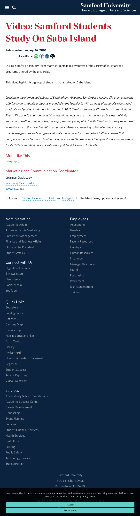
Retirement (77, 281)
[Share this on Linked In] (47, 56)
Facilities (11, 424)
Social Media (14, 285)
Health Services (15, 435)
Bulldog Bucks (14, 313)
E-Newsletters (14, 273)
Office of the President (20, 247)
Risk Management (81, 287)
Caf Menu (12, 319)
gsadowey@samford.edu (21, 183)
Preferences (70, 510)
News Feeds (13, 279)
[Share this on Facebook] (41, 56)
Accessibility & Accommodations (27, 396)
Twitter (26, 198)
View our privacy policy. (83, 496)
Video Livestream (17, 381)
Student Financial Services (22, 430)
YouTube (11, 290)
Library (10, 347)
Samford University (70, 475)
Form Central (14, 341)
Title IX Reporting (17, 375)
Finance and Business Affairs (23, 241)
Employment (78, 236)
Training (75, 292)
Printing (11, 447)
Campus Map (14, 324)
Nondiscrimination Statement (24, 358)
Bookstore (12, 307)
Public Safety (14, 452)
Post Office (12, 441)
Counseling (13, 413)
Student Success (16, 369)
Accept (70, 504)
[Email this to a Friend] (36, 56)
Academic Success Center (22, 401)
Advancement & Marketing (23, 230)
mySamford (13, 353)
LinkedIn (50, 198)
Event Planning (15, 418)
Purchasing (77, 275)
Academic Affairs (17, 224)
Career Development (19, 407)
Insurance (76, 258)
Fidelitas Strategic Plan (20, 336)
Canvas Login (14, 330)
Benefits (75, 230)
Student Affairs (15, 253)
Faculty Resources (81, 241)
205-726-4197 (15, 189)
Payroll (74, 270)
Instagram (68, 198)
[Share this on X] (52, 56)
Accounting (77, 224)
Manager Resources (82, 264)
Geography (13, 161)
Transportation (15, 464)
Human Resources (81, 253)
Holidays (75, 247)
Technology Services (18, 458)
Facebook (38, 198)
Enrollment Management (21, 236)
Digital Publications (18, 268)
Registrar (11, 364)
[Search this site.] (14, 7)
